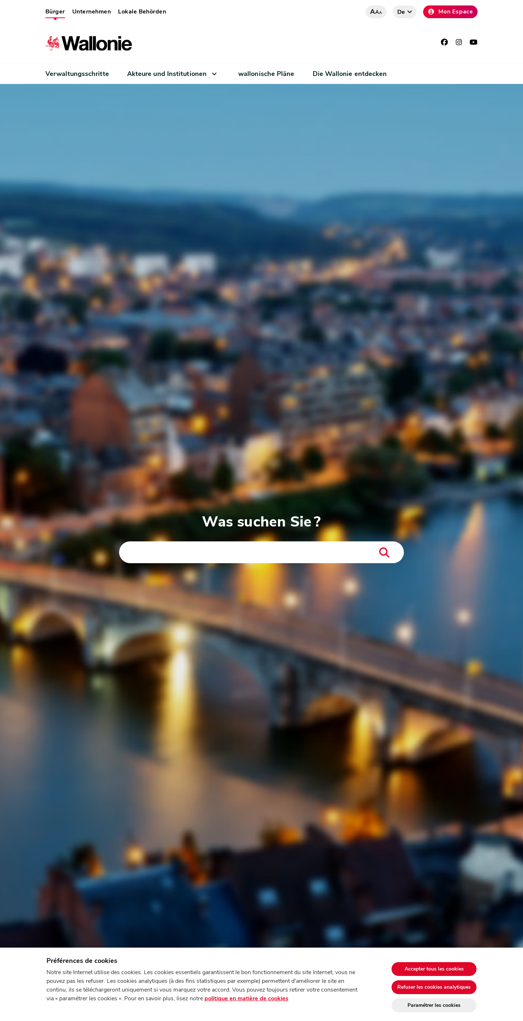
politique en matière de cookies (246, 998)
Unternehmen (91, 12)
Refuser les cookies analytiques (434, 987)
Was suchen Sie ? (261, 521)
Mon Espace (450, 12)
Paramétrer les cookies (434, 1005)
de (401, 12)
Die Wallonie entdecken (350, 73)
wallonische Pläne (266, 73)
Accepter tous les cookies (434, 968)
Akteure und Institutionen (167, 73)
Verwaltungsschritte (77, 73)
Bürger (55, 12)
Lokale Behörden (142, 12)
